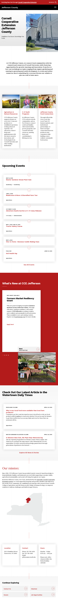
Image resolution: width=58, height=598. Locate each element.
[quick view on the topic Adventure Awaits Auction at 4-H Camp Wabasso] (29, 205)
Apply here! (10, 324)
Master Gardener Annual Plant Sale (18, 180)
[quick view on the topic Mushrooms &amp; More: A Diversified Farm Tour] (29, 190)
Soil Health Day (11, 253)
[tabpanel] (21, 309)
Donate (6, 595)
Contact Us (7, 589)
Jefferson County (10, 7)
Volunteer (34, 589)
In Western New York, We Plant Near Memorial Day (24, 438)
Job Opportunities (36, 595)
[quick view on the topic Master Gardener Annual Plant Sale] (29, 174)
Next (27, 349)
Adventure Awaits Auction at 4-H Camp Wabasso (24, 211)
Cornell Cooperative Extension (27, 2)
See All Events (29, 265)
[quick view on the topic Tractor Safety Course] (29, 221)
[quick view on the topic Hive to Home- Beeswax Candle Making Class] (29, 236)
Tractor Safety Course (14, 226)
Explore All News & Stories (29, 453)
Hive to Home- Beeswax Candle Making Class (22, 242)
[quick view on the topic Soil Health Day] (29, 247)
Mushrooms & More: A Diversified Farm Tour (22, 195)
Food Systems (18, 317)
